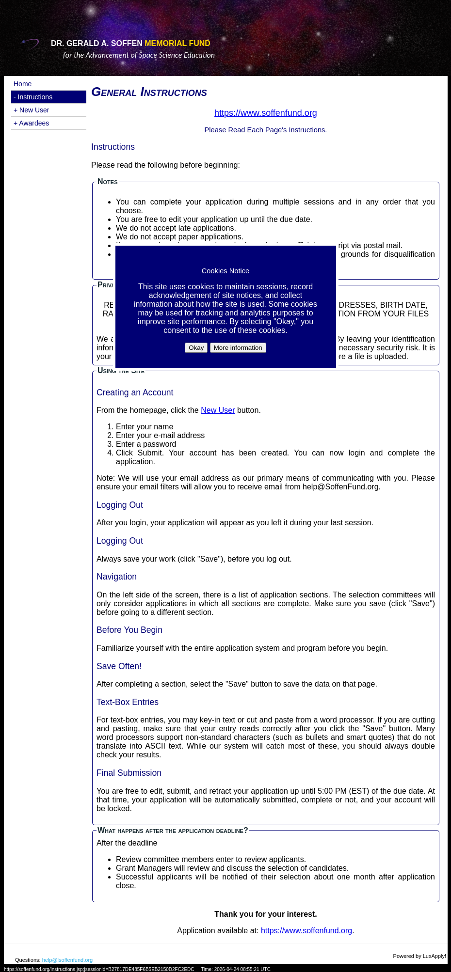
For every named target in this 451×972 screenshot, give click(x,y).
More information (238, 347)
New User (218, 410)
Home (23, 84)
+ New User (31, 110)
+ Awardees (31, 123)
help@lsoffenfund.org (67, 960)
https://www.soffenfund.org (306, 930)
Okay (196, 347)
